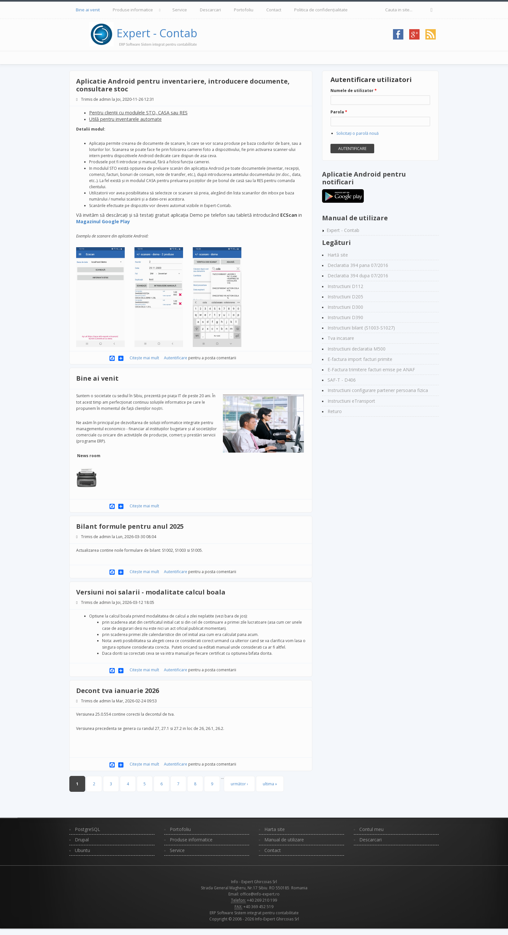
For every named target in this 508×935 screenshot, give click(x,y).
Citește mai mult (145, 358)
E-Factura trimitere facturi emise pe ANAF (371, 369)
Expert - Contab (157, 33)
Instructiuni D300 (345, 307)
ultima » (270, 784)
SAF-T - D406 (342, 380)
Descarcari (210, 10)
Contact (273, 10)
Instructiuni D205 (345, 297)
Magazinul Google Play (103, 221)
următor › (239, 784)
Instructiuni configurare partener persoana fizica (378, 390)
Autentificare (175, 358)
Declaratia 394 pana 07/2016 (358, 265)
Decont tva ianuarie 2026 (117, 690)
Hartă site (338, 255)
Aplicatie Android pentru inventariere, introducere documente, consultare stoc (183, 85)
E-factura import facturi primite (360, 359)
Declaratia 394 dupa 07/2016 (358, 275)
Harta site (274, 829)
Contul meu (371, 829)
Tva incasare (341, 338)
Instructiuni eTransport (351, 401)
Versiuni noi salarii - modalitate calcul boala (150, 592)
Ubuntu (82, 850)
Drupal (82, 840)
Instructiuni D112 (345, 286)
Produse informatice (133, 10)
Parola (338, 112)
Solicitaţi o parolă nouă (357, 133)
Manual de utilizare (284, 840)
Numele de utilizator (353, 90)
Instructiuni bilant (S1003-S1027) (361, 328)
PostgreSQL (87, 829)
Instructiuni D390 (345, 317)
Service (179, 10)
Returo (335, 411)
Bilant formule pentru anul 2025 (130, 526)
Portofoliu (243, 10)
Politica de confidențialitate (321, 10)
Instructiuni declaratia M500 (357, 349)
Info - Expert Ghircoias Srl (254, 881)
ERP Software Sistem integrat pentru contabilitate (254, 913)
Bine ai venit (88, 10)
